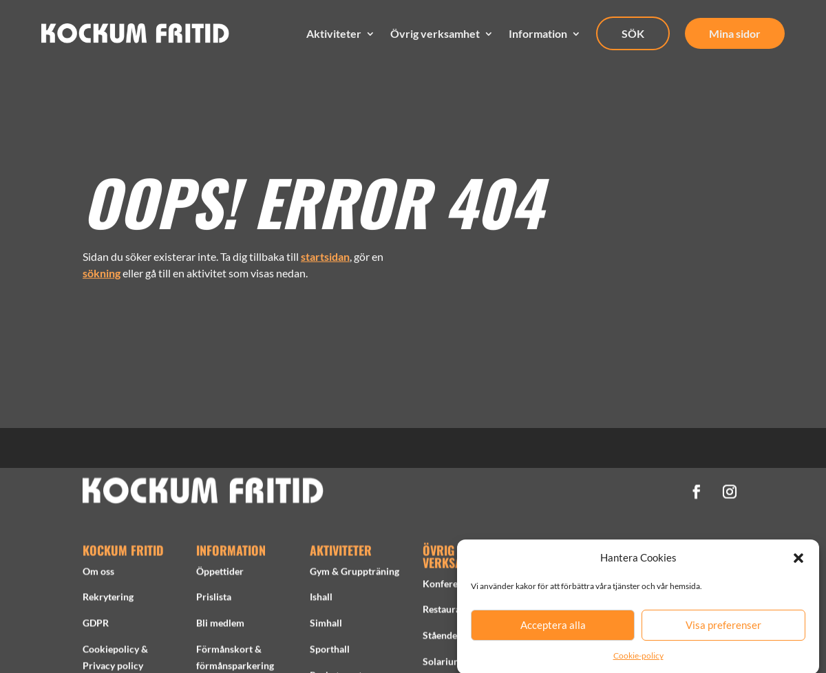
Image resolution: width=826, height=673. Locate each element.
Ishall (321, 600)
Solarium (442, 664)
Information (538, 34)
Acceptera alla (553, 632)
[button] (798, 565)
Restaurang (447, 612)
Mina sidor (735, 33)
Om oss (98, 574)
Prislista (213, 600)
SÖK (633, 33)
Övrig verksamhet (435, 34)
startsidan (325, 252)
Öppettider (220, 574)
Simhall (326, 626)
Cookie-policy (638, 662)
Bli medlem (220, 626)
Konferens (445, 586)
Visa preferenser (723, 632)
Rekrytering (108, 600)
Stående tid (447, 638)
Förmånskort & (229, 652)
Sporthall (330, 652)
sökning (101, 268)
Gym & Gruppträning (354, 574)
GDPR (96, 626)
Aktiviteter (333, 34)
